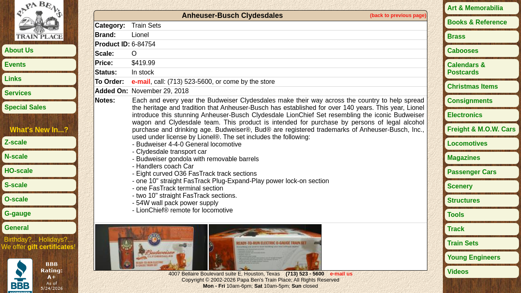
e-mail (140, 81)
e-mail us (341, 274)
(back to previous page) (398, 15)
